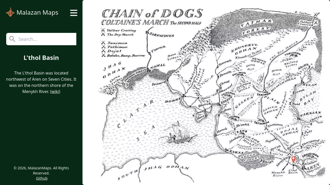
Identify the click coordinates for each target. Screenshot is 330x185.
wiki (55, 91)
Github (42, 178)
